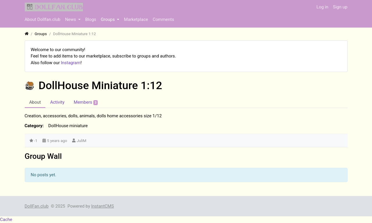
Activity (57, 102)
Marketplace (136, 19)
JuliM (81, 140)
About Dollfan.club (42, 19)
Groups (108, 19)
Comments (163, 19)
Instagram (71, 62)
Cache (6, 219)
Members (86, 102)
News (71, 19)
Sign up (340, 7)
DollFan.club (37, 206)
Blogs (90, 19)
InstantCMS (102, 206)
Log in (322, 7)
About (35, 102)
